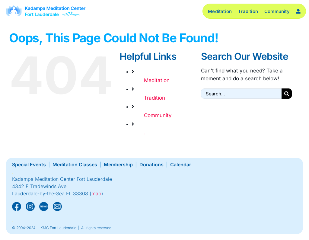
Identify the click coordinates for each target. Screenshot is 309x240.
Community (158, 115)
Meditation (157, 80)
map (96, 193)
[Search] (287, 93)
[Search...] (241, 93)
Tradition (154, 98)
